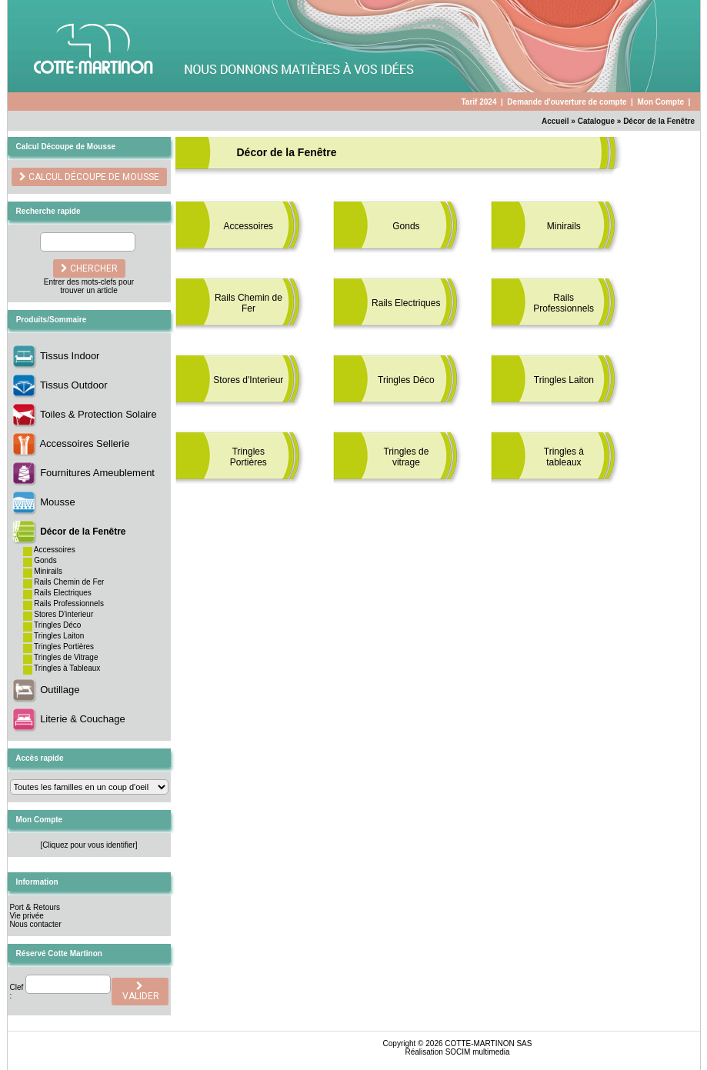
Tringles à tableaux (564, 457)
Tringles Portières (64, 646)
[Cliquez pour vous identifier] (88, 845)
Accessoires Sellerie (84, 443)
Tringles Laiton (59, 636)
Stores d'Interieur (248, 380)
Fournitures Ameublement (97, 472)
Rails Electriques (62, 592)
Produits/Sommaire (51, 319)
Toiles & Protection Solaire (98, 414)
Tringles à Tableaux (67, 668)
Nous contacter (36, 924)
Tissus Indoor (70, 356)
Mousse (57, 502)
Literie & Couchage (82, 719)
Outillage (59, 689)
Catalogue (596, 121)
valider (139, 992)
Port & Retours (35, 907)
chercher (89, 268)
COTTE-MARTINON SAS (488, 1043)
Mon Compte (660, 102)
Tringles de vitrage (406, 457)
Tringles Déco (57, 625)
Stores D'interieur (63, 614)
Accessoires (54, 549)
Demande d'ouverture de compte (566, 102)
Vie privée (27, 916)
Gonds (45, 560)
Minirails (48, 571)
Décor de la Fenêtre (659, 121)
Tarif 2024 (478, 102)
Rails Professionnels (69, 603)
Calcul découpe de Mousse (92, 177)
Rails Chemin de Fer (69, 582)
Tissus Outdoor (74, 385)
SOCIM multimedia (477, 1052)
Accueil (555, 121)
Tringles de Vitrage (66, 657)
